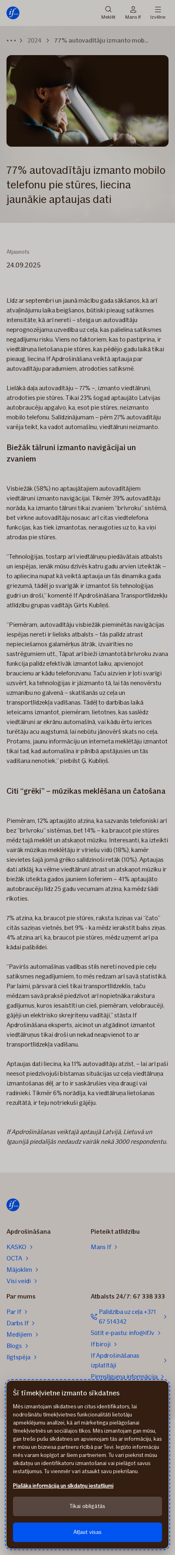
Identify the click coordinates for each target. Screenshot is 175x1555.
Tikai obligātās (87, 1506)
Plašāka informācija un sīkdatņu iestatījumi (63, 1485)
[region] (87, 1465)
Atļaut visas (87, 1532)
